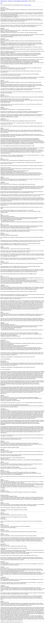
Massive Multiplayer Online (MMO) (20, 0)
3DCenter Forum (3, 0)
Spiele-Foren (10, 0)
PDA (1, 3)
